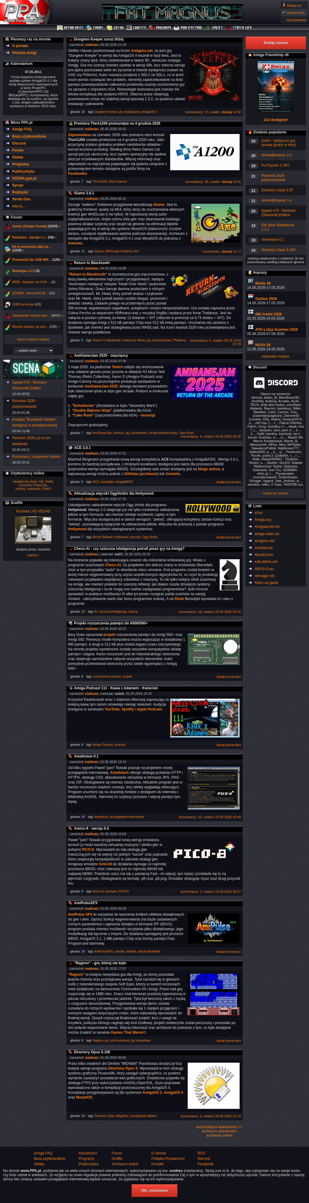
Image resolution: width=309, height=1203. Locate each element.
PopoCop (40, 485)
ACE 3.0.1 (82, 448)
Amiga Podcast (103, 744)
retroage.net (264, 576)
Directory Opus (104, 1116)
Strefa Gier (239, 28)
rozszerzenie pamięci (107, 676)
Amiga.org (263, 520)
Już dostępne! (275, 120)
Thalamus (179, 340)
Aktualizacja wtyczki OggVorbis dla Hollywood (114, 493)
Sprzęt (214, 28)
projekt (127, 676)
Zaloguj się (294, 5)
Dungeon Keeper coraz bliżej (98, 39)
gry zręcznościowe (159, 340)
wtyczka (135, 537)
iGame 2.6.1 (84, 193)
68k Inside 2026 (268, 314)
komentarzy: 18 (190, 612)
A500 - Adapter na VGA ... (31, 282)
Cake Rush (186, 433)
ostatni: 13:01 (225, 181)
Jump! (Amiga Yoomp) (29, 226)
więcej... (18, 206)
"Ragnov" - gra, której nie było (100, 963)
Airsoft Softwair (103, 537)
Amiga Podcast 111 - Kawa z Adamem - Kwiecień (116, 688)
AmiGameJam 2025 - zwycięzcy (101, 355)
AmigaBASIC (124, 481)
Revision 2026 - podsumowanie (273, 178)
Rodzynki (20, 192)
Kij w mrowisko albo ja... (31, 246)
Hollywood (121, 537)
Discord (19, 143)
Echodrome (139, 433)
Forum (95, 28)
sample (119, 951)
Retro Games (118, 181)
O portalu (20, 46)
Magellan (122, 1116)
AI (95, 611)
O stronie (158, 1153)
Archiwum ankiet (125, 1164)
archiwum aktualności (219, 1131)
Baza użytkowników (29, 136)
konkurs (118, 433)
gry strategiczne (129, 111)
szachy (133, 611)
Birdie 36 (263, 283)
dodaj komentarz (228, 482)
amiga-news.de (267, 534)
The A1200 (100, 181)
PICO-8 (124, 891)
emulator (111, 891)
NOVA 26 (262, 345)
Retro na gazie (266, 583)
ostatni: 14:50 (225, 112)
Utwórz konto (295, 12)
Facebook (206, 1164)
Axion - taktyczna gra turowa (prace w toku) (278, 143)
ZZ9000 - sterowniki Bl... (30, 293)
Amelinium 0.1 (86, 756)
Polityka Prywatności (167, 1159)
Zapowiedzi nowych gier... (31, 315)
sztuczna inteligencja (113, 611)
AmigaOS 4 (149, 111)
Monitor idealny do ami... (30, 326)
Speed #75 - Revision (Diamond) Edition (278, 213)
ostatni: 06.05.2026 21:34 (222, 1116)
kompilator (107, 481)
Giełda (115, 28)
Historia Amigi (24, 53)
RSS (201, 1153)
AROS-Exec (264, 569)
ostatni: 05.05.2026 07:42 (222, 612)
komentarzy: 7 (191, 891)
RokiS (46, 488)
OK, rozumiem (154, 1190)
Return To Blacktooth (107, 340)
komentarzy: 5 (200, 340)
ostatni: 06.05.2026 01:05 (222, 436)
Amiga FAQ (22, 129)
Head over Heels (134, 340)
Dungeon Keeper (105, 111)
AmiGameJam (102, 433)
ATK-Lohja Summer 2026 (276, 329)
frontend (126, 251)
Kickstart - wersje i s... (29, 237)
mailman (92, 44)
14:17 (231, 251)
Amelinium (101, 816)
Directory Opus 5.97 (277, 190)
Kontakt (157, 1164)
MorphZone (264, 555)
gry (127, 433)
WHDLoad (112, 251)
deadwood (20, 481)
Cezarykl (24, 485)
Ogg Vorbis (149, 537)
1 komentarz (211, 251)
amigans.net (264, 541)
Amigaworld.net (267, 527)
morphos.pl (263, 548)
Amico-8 (98, 891)
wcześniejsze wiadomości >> (219, 1127)
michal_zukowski (27, 488)
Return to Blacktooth (92, 263)
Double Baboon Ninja (162, 433)
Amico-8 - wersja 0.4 (91, 828)
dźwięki (131, 951)
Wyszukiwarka (296, 20)
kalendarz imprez (275, 356)
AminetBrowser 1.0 (276, 155)
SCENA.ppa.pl (24, 178)
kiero (33, 481)
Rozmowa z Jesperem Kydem (36, 457)
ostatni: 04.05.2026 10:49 (222, 817)
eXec (259, 513)
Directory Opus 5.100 (92, 1052)
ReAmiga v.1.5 (23, 271)
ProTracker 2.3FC (275, 165)
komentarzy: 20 (197, 181)
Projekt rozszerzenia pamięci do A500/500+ (111, 623)
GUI (136, 251)
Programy (160, 28)
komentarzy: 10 (190, 817)
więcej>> (33, 555)
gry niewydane (141, 1040)
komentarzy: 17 (197, 112)
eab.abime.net (266, 562)
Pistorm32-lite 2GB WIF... (31, 259)
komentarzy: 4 (191, 436)
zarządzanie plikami (143, 1116)
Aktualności (70, 28)
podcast (120, 744)
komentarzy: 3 (191, 1116)
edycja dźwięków (149, 951)
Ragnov (98, 1040)
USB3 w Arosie (23, 304)
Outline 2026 (266, 299)
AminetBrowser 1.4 (276, 200)
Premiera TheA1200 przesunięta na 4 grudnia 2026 (117, 123)
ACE (96, 481)
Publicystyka (188, 28)
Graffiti (136, 28)
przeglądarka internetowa (127, 816)
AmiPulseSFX (85, 903)
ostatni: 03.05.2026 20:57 (222, 891)
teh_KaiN (46, 481)
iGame (98, 251)
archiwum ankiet (219, 1135)
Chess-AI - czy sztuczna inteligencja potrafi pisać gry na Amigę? (129, 549)
